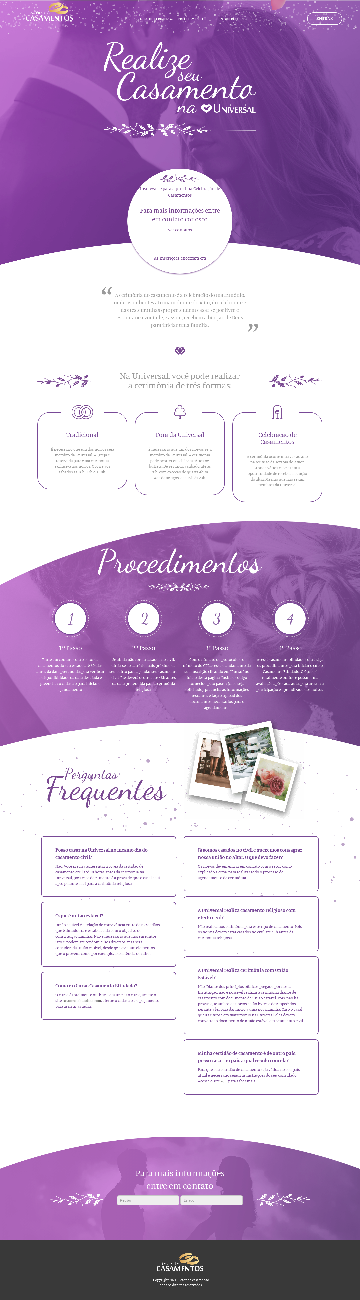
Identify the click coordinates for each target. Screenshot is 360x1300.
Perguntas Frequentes (230, 19)
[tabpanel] (180, 77)
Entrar (324, 18)
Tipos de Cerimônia (156, 19)
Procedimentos (191, 19)
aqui (224, 1081)
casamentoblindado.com (82, 1001)
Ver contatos (180, 230)
